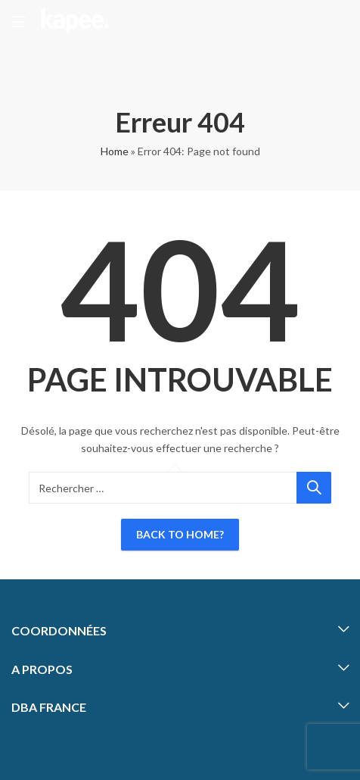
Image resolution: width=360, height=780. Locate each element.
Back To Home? (180, 534)
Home (115, 151)
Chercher (313, 488)
